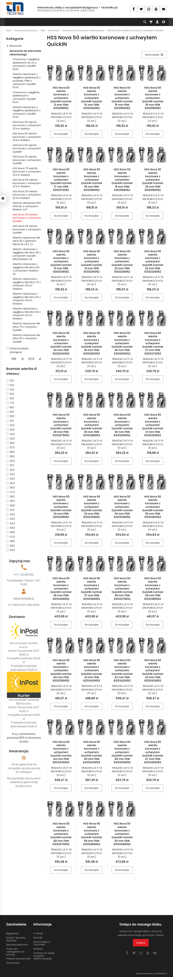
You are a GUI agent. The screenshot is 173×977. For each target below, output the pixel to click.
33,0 (10, 474)
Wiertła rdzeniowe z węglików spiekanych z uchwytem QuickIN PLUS (27, 112)
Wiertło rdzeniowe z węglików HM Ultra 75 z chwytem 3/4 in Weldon (27, 284)
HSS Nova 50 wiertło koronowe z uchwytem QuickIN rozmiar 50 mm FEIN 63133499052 (122, 834)
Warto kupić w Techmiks (41, 943)
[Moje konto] (157, 22)
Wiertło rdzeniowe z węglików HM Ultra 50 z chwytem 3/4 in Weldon (27, 313)
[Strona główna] (15, 8)
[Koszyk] (151, 22)
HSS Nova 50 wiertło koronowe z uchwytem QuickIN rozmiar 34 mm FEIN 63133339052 (122, 507)
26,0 (10, 443)
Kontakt (38, 937)
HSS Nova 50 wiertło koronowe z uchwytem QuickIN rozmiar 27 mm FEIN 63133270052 (152, 343)
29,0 (10, 456)
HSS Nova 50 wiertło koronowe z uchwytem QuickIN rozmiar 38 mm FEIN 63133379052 (122, 589)
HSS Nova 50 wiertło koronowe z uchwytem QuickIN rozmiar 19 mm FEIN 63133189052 (122, 180)
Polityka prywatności (18, 958)
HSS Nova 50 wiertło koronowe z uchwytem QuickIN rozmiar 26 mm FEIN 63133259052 (122, 343)
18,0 (10, 407)
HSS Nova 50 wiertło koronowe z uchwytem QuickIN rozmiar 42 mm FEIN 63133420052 (122, 670)
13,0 (10, 385)
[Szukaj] (145, 22)
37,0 (10, 492)
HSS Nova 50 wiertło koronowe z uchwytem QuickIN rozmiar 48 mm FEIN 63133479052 (61, 834)
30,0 (10, 461)
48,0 (10, 541)
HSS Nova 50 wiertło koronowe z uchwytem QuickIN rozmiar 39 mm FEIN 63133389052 (152, 589)
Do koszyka (61, 134)
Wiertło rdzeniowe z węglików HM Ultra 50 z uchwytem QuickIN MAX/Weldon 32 (27, 254)
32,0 (10, 470)
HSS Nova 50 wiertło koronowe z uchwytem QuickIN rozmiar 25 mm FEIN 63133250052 (91, 343)
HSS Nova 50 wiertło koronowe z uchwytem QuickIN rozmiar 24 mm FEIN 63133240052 (61, 343)
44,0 (10, 523)
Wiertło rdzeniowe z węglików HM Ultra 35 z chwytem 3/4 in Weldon (27, 298)
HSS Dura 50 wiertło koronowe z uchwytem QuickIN (27, 148)
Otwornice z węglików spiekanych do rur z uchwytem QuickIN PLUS (26, 64)
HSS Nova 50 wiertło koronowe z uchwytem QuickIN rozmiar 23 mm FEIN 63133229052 (152, 262)
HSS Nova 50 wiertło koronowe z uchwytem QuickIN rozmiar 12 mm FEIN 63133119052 (61, 98)
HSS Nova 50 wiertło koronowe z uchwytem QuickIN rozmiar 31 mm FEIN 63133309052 (152, 425)
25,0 (10, 438)
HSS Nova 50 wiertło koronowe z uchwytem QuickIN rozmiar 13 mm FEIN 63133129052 (61, 262)
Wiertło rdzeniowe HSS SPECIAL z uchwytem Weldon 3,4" (27, 206)
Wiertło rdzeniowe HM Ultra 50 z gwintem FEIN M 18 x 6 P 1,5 (26, 241)
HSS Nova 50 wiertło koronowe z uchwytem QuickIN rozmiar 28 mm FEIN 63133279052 (61, 425)
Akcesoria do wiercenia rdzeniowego (25, 52)
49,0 (10, 545)
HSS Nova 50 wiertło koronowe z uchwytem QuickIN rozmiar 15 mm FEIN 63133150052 (122, 98)
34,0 (10, 478)
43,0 (10, 518)
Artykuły (38, 948)
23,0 (10, 429)
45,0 (10, 527)
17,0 (10, 403)
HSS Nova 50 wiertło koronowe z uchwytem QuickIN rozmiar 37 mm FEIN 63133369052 (91, 589)
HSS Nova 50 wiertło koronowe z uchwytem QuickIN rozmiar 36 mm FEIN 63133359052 (61, 589)
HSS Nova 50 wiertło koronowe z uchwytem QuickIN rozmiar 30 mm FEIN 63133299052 (122, 425)
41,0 (10, 510)
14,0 (10, 389)
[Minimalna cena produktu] (13, 359)
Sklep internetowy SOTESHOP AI (151, 973)
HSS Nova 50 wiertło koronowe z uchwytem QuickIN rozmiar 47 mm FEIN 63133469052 (152, 752)
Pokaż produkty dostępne (17, 350)
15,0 (10, 394)
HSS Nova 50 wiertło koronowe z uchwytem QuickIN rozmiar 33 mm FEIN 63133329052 (91, 507)
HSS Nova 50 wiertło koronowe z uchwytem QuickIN (27, 218)
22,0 (10, 425)
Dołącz (141, 942)
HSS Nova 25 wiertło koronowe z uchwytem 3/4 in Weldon (27, 195)
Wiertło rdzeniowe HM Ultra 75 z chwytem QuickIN (26, 327)
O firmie (38, 933)
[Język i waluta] (163, 22)
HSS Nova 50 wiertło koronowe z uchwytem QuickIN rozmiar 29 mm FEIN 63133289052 (91, 425)
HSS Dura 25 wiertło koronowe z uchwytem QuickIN (27, 160)
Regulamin (12, 933)
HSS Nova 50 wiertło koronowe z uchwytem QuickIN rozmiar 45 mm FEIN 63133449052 (91, 752)
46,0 (10, 532)
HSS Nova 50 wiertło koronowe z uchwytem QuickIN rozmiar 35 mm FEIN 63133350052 (152, 507)
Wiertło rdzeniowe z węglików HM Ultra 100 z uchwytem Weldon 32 (26, 269)
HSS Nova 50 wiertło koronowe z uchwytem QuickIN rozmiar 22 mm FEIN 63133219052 (122, 262)
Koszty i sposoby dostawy (16, 939)
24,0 (10, 434)
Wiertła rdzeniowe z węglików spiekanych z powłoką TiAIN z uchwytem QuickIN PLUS (27, 80)
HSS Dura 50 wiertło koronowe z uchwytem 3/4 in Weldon (27, 125)
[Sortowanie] (154, 54)
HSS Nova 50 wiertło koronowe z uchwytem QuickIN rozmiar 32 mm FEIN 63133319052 (61, 507)
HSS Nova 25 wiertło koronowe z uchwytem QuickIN (27, 229)
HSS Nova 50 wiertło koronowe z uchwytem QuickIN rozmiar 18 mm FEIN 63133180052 (91, 180)
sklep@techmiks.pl (23, 598)
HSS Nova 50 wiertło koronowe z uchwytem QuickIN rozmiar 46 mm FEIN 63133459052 (122, 752)
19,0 (10, 411)
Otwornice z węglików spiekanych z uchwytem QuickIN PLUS (26, 97)
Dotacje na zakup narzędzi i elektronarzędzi (44, 955)
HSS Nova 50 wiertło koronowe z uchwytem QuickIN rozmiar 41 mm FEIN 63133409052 (91, 670)
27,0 (10, 447)
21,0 (10, 420)
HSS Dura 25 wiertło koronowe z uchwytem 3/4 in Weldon (27, 137)
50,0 (10, 550)
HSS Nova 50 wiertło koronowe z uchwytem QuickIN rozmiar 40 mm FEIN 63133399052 (61, 670)
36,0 (10, 487)
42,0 (10, 514)
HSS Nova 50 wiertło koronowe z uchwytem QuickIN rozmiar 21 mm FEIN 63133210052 (91, 262)
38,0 (10, 496)
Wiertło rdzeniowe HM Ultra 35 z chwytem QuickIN (26, 338)
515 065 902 (27, 574)
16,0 (10, 398)
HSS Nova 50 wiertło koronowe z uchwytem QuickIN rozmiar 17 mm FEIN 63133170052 (61, 180)
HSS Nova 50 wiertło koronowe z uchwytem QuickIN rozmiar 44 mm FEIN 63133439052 (61, 752)
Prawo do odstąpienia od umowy (15, 951)
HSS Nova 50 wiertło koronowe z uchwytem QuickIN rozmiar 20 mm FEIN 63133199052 (152, 180)
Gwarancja (12, 963)
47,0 (10, 536)
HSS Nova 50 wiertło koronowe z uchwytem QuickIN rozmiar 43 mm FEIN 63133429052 (152, 670)
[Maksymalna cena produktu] (31, 359)
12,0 (10, 380)
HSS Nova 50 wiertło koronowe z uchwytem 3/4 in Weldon (27, 183)
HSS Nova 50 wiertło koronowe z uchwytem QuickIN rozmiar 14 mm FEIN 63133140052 (91, 98)
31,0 (10, 465)
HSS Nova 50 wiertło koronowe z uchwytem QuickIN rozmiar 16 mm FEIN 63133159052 (152, 98)
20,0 (10, 416)
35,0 (10, 483)
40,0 (10, 505)
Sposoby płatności (17, 944)
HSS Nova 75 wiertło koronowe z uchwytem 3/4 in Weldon (27, 171)
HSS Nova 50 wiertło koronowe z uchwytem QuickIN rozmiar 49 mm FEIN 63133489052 (91, 834)
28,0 (10, 452)
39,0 (10, 501)
